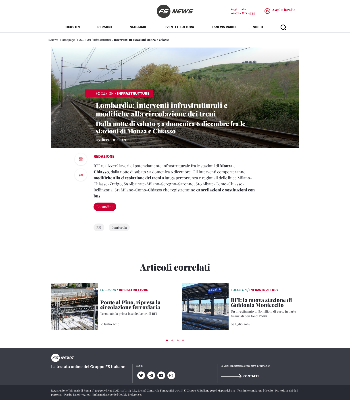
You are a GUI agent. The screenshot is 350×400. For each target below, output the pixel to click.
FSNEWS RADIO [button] (224, 27)
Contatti (240, 376)
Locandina (104, 206)
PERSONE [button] (105, 27)
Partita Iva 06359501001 (78, 394)
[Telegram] (151, 375)
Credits (269, 390)
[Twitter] (141, 375)
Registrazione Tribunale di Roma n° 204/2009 (78, 390)
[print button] (81, 159)
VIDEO (258, 27)
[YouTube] (161, 375)
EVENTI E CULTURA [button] (179, 27)
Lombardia (119, 227)
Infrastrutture (102, 40)
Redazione (104, 156)
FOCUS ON (84, 40)
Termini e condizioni (250, 390)
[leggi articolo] (74, 306)
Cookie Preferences (130, 394)
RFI (98, 227)
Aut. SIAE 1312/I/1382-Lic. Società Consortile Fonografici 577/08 (145, 390)
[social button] (81, 175)
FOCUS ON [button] (71, 27)
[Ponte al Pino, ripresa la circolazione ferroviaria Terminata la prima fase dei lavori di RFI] (134, 308)
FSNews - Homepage (61, 40)
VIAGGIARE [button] (138, 27)
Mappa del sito (227, 390)
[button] (167, 340)
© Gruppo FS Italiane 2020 (200, 390)
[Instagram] (171, 375)
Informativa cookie (105, 394)
